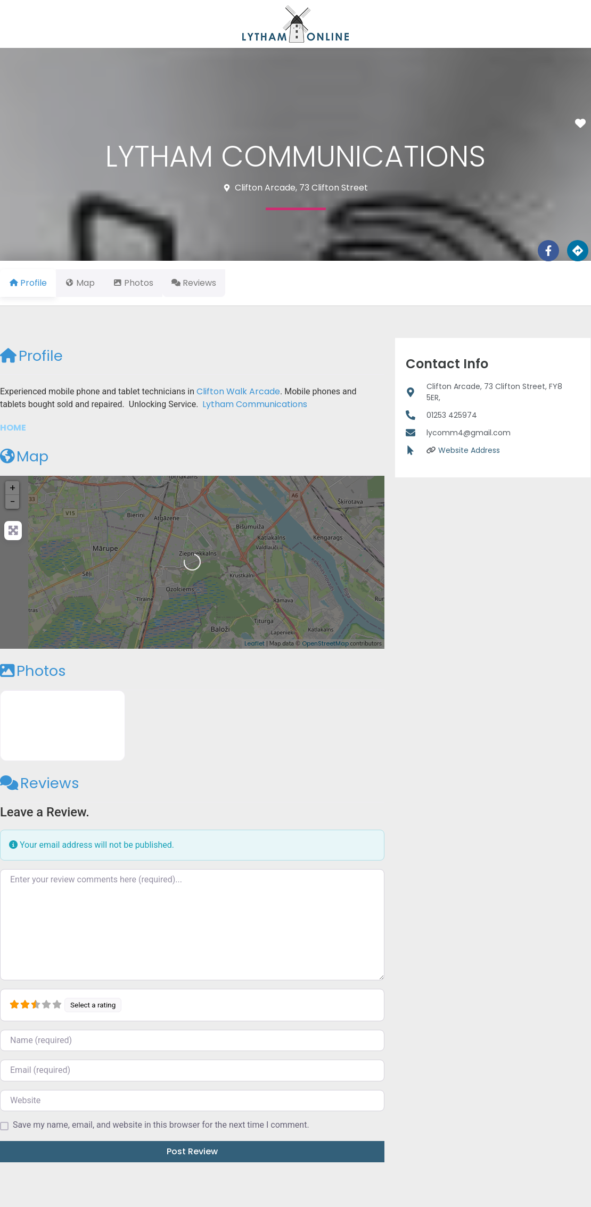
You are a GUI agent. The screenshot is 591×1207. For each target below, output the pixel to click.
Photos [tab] (146, 283)
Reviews (39, 783)
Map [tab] (86, 283)
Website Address (469, 450)
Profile (31, 355)
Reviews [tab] (213, 283)
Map (24, 456)
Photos (33, 670)
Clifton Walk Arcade (238, 391)
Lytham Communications (254, 404)
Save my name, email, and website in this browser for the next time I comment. (161, 1125)
